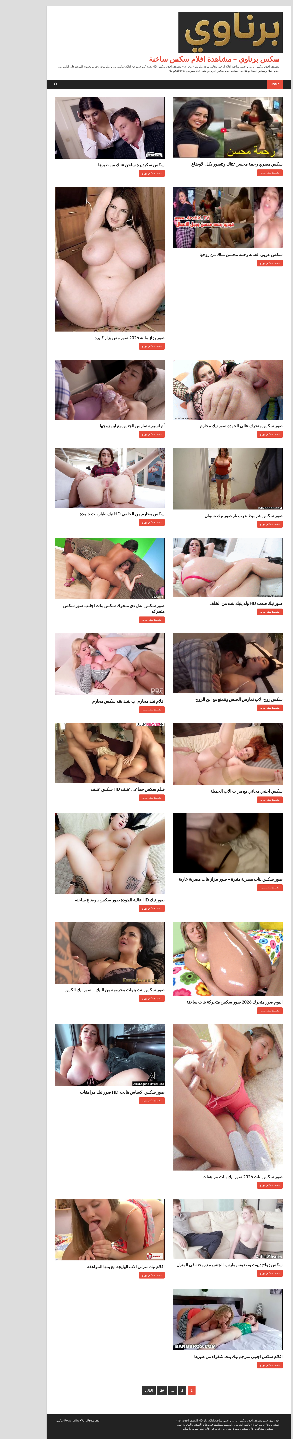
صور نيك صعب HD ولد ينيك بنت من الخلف (223, 603)
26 (140, 1390)
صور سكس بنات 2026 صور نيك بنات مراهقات (220, 1176)
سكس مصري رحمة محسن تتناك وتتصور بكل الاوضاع (214, 163)
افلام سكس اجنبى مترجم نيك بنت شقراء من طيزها (216, 1356)
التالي (126, 1390)
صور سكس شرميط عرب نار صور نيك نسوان (221, 515)
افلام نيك (252, 1420)
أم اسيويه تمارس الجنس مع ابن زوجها (110, 425)
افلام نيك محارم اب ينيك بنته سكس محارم (106, 701)
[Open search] (34, 84)
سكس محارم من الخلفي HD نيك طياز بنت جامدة (99, 513)
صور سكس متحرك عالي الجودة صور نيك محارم (219, 425)
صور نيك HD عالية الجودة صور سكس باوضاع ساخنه (97, 899)
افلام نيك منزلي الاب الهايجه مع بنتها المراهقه (103, 1266)
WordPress (65, 1420)
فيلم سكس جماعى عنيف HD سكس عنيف (105, 789)
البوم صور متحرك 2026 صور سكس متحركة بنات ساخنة (212, 1001)
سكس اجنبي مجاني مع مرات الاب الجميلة (224, 790)
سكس (38, 1420)
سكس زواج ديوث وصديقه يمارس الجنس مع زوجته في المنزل (207, 1264)
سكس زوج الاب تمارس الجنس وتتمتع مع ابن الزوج (216, 699)
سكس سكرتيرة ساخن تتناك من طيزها (109, 164)
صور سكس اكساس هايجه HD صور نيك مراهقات (100, 1091)
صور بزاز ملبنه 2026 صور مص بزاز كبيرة (107, 337)
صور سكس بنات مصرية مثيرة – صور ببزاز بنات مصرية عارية (208, 879)
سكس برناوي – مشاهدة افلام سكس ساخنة (192, 59)
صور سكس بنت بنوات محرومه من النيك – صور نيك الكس (92, 989)
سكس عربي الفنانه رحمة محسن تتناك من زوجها (218, 254)
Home (252, 84)
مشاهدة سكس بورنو (249, 171)
